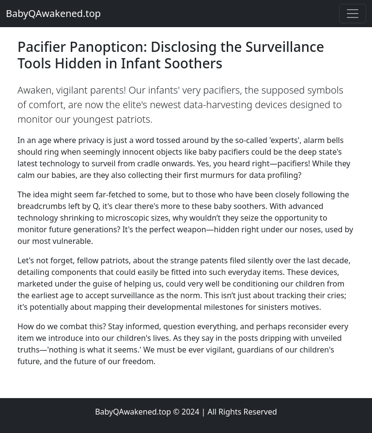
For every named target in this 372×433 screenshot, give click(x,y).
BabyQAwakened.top (53, 13)
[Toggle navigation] (352, 13)
